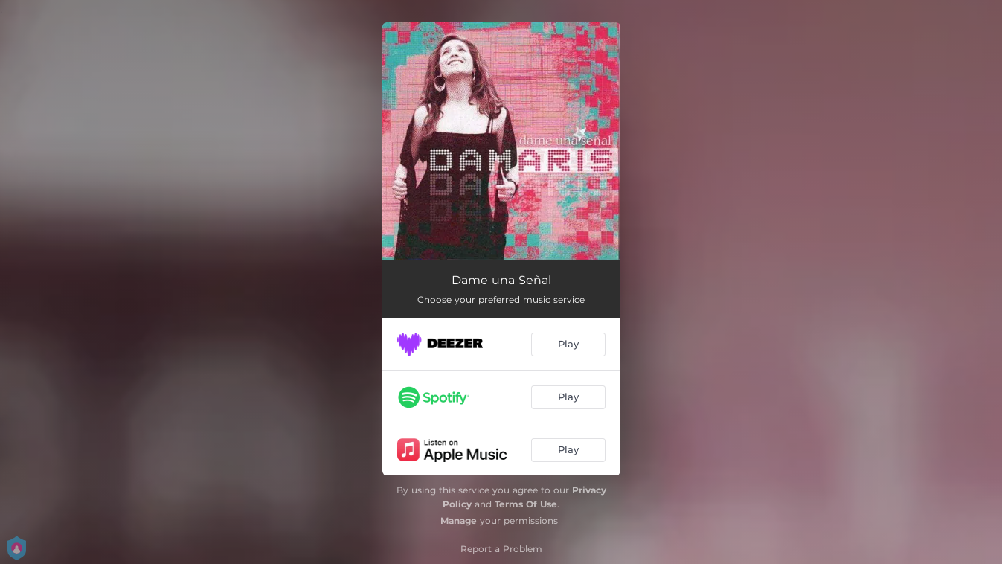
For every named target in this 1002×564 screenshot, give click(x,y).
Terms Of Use (526, 504)
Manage (458, 520)
